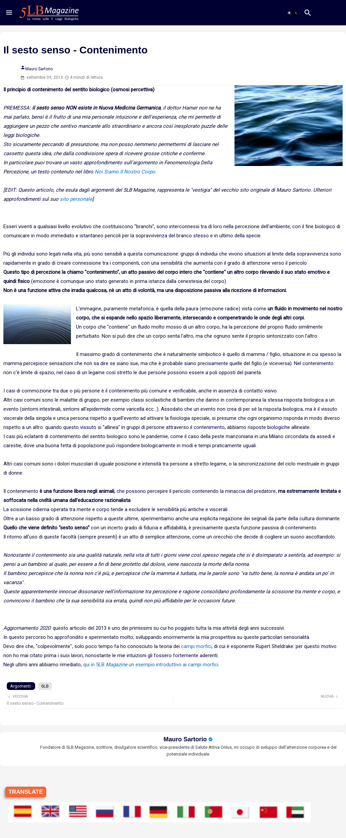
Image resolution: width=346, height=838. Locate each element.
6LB (45, 686)
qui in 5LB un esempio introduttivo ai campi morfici (150, 665)
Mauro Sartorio (185, 739)
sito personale (76, 199)
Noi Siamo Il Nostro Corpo (125, 172)
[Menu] (9, 12)
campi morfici (196, 646)
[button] (292, 12)
